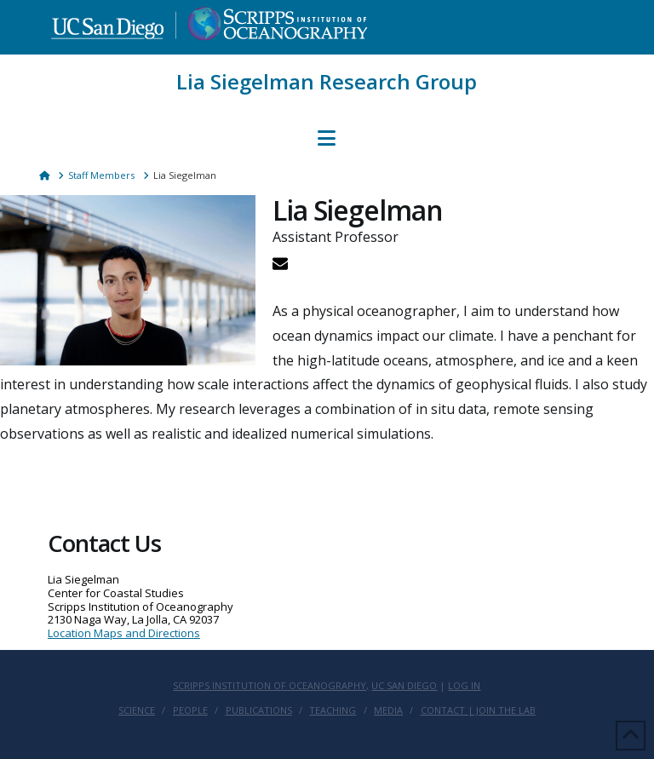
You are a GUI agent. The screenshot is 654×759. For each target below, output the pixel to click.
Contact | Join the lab (478, 710)
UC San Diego (404, 685)
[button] (327, 138)
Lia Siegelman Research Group (326, 82)
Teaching (332, 710)
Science (136, 710)
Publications (259, 710)
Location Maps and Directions (124, 633)
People (190, 710)
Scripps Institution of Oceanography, (271, 685)
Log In (464, 685)
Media (388, 710)
